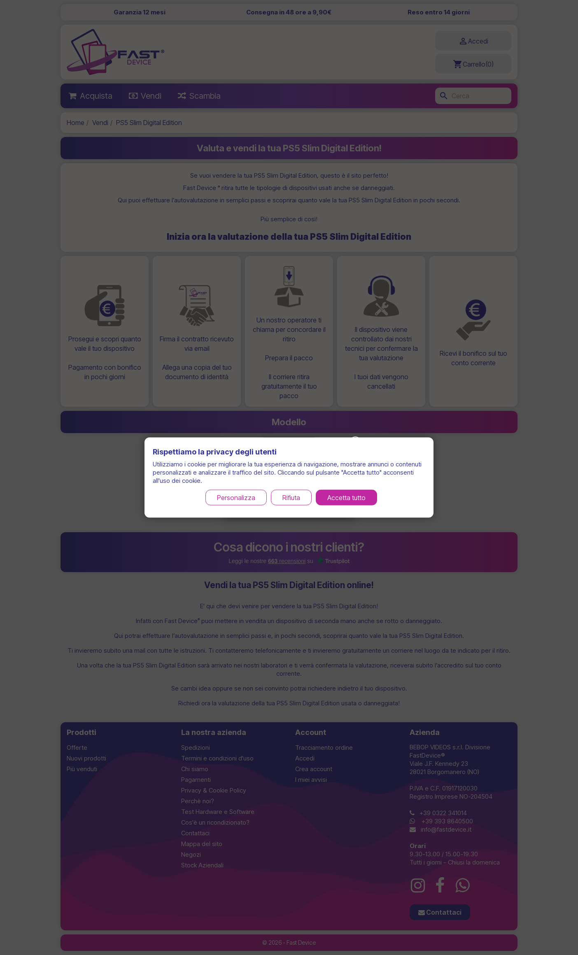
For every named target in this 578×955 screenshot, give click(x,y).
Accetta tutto (346, 497)
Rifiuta (291, 497)
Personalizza (236, 497)
